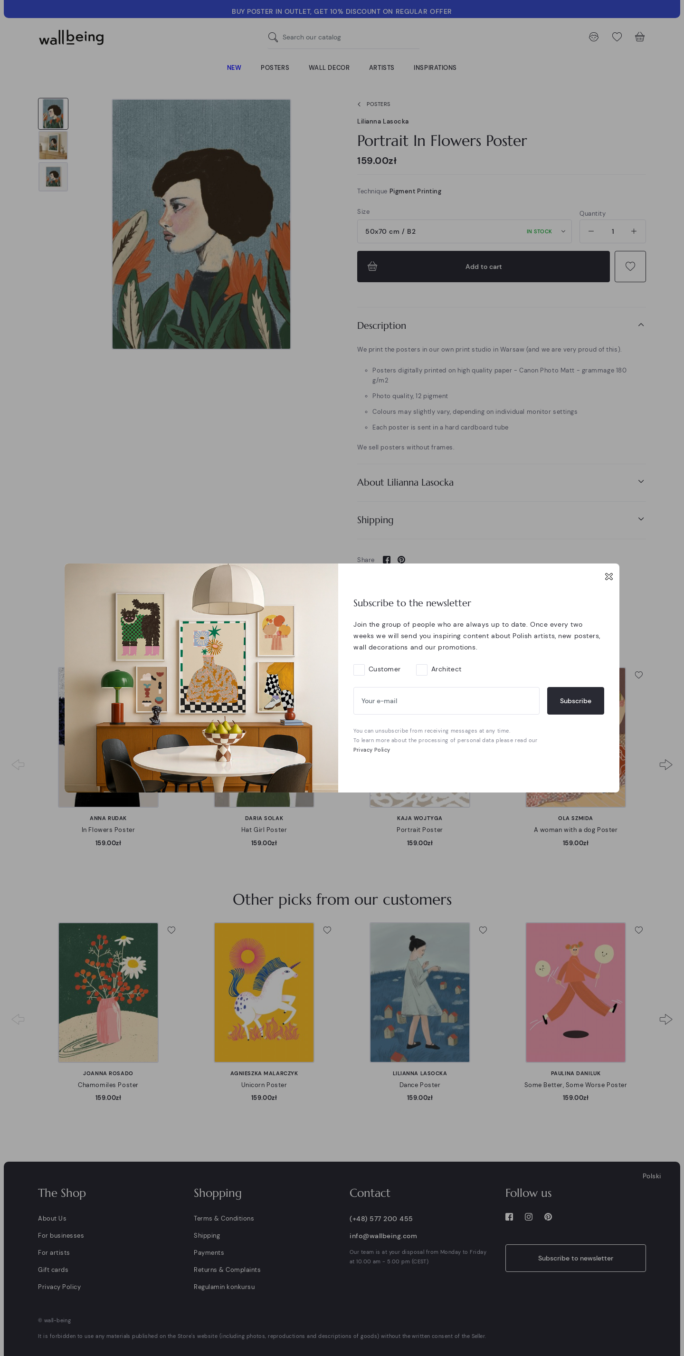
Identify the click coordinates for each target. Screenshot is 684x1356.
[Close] (609, 576)
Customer (385, 669)
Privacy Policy (371, 749)
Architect (446, 669)
